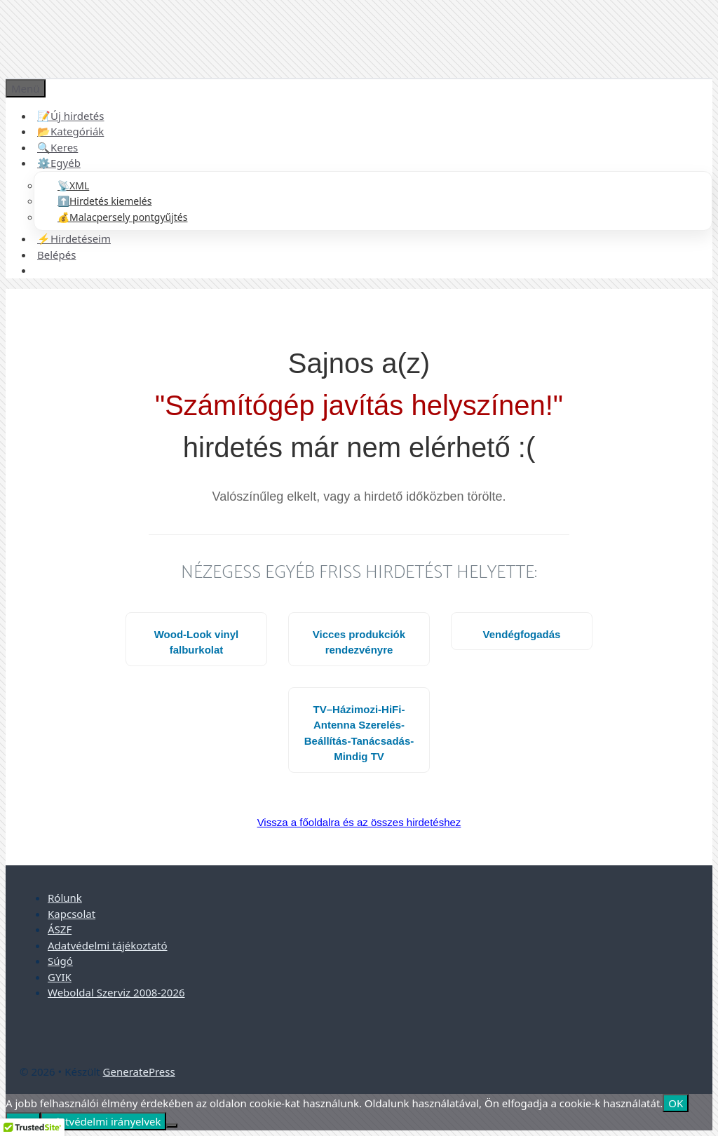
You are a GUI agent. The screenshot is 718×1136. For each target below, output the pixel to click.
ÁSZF (60, 929)
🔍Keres (57, 147)
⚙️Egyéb (59, 163)
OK (675, 1103)
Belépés (56, 255)
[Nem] (171, 1125)
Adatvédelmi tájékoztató (108, 945)
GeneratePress (139, 1071)
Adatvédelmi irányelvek (103, 1121)
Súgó (60, 961)
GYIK (60, 977)
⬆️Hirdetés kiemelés (104, 201)
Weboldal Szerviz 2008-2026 (116, 992)
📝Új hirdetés (70, 116)
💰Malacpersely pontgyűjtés (122, 217)
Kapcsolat (71, 914)
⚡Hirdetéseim (74, 238)
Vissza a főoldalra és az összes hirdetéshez (359, 822)
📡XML (73, 185)
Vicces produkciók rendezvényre (359, 642)
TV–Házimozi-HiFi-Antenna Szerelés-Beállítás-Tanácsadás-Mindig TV (359, 733)
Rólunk (65, 898)
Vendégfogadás (522, 634)
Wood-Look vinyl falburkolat (196, 642)
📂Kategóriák (70, 131)
